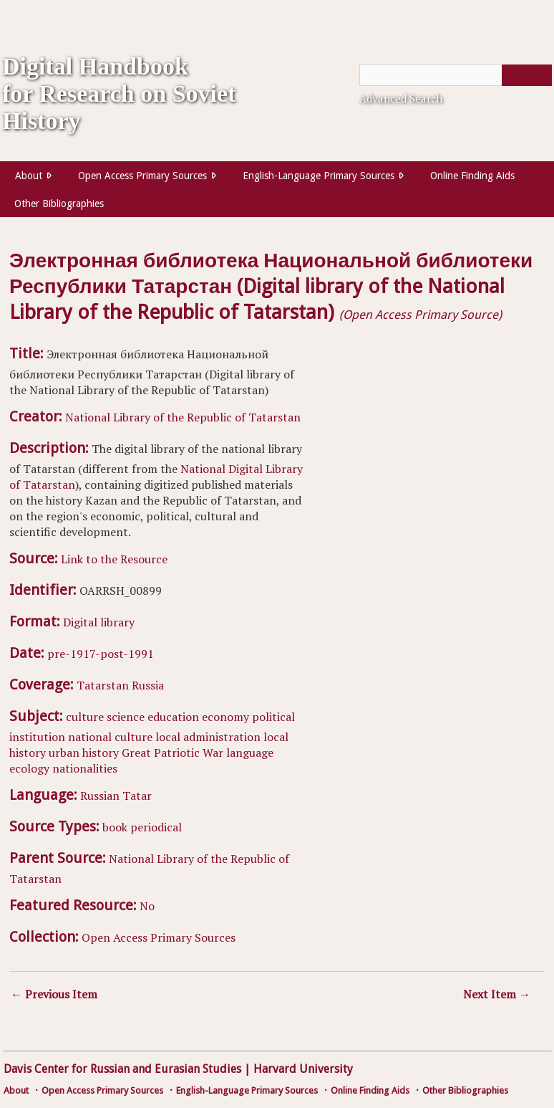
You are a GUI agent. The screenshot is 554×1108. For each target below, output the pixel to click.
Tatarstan (103, 685)
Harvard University (303, 1069)
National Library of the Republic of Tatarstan (183, 417)
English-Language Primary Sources (318, 175)
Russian (100, 795)
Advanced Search (400, 98)
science (126, 717)
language (249, 752)
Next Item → (496, 994)
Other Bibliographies (59, 203)
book (114, 827)
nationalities (84, 768)
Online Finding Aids (472, 175)
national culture (110, 737)
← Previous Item (54, 994)
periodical (156, 827)
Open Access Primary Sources (142, 175)
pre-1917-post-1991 (100, 654)
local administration (208, 737)
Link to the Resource (114, 559)
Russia (148, 685)
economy (225, 717)
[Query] (455, 75)
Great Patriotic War (172, 752)
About (28, 175)
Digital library (99, 622)
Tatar (137, 795)
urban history (84, 752)
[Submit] (527, 75)
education (173, 717)
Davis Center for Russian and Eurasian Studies (122, 1069)
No (147, 906)
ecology (29, 768)
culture (85, 717)
